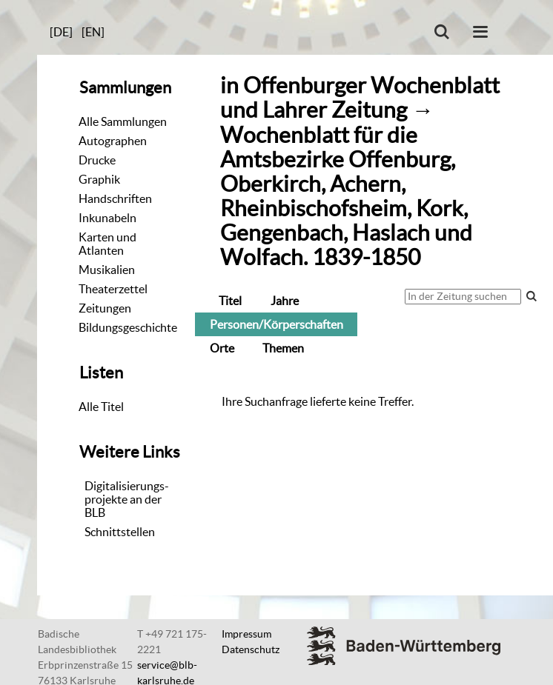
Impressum (246, 634)
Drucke (97, 160)
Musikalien (107, 269)
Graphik (99, 179)
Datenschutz (250, 649)
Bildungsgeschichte (128, 327)
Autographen (113, 140)
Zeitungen (105, 308)
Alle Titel (101, 406)
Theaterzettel (113, 288)
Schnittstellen (120, 531)
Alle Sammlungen (123, 121)
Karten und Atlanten (107, 243)
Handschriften (115, 198)
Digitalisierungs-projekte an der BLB (127, 499)
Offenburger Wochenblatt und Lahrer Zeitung (360, 97)
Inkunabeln (107, 217)
